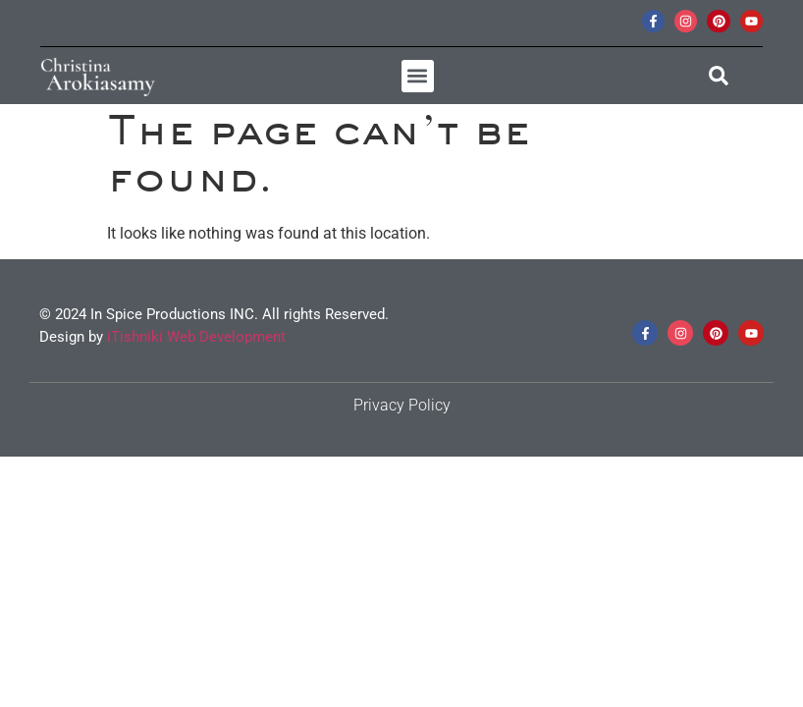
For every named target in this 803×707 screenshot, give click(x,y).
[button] (418, 76)
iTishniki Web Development (196, 337)
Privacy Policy (402, 405)
